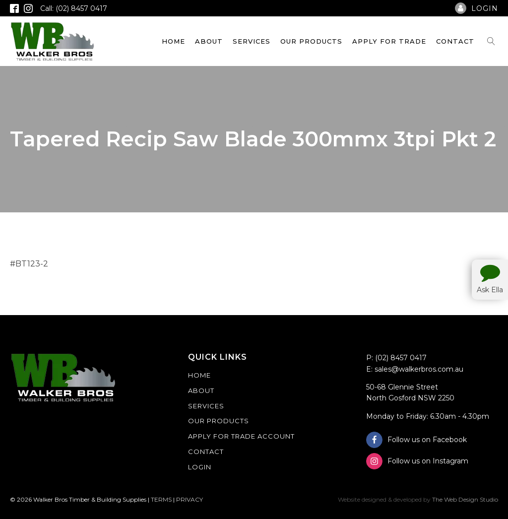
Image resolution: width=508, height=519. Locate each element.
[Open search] (491, 41)
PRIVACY (189, 499)
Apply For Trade (389, 41)
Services (251, 41)
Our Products (311, 41)
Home (173, 41)
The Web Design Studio (465, 499)
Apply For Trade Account (241, 436)
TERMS (161, 499)
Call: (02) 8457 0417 (73, 8)
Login (199, 467)
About (209, 41)
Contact (455, 41)
